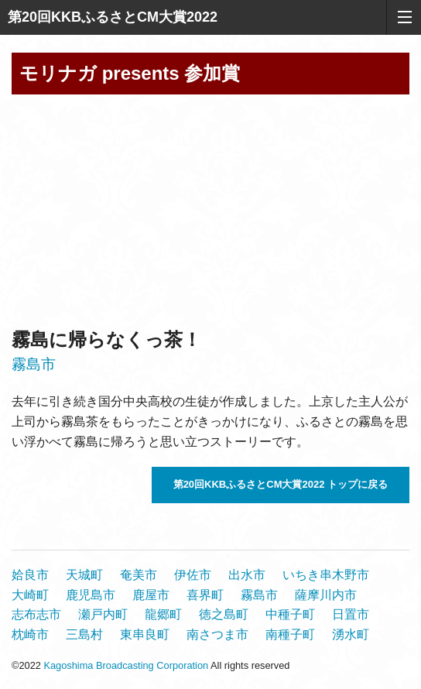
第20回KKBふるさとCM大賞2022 (112, 17)
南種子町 (290, 634)
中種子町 (290, 614)
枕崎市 (30, 634)
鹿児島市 (90, 595)
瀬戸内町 (103, 614)
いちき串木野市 (325, 574)
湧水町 (350, 634)
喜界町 (205, 595)
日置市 (350, 614)
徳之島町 (223, 614)
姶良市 (30, 574)
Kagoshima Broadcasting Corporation (125, 665)
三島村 (84, 634)
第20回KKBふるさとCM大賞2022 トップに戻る (280, 484)
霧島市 (34, 364)
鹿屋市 (150, 595)
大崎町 (30, 595)
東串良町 (144, 634)
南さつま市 (217, 634)
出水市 (246, 574)
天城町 (84, 574)
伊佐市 (192, 574)
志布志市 (36, 614)
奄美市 (138, 574)
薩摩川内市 (326, 595)
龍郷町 (163, 614)
